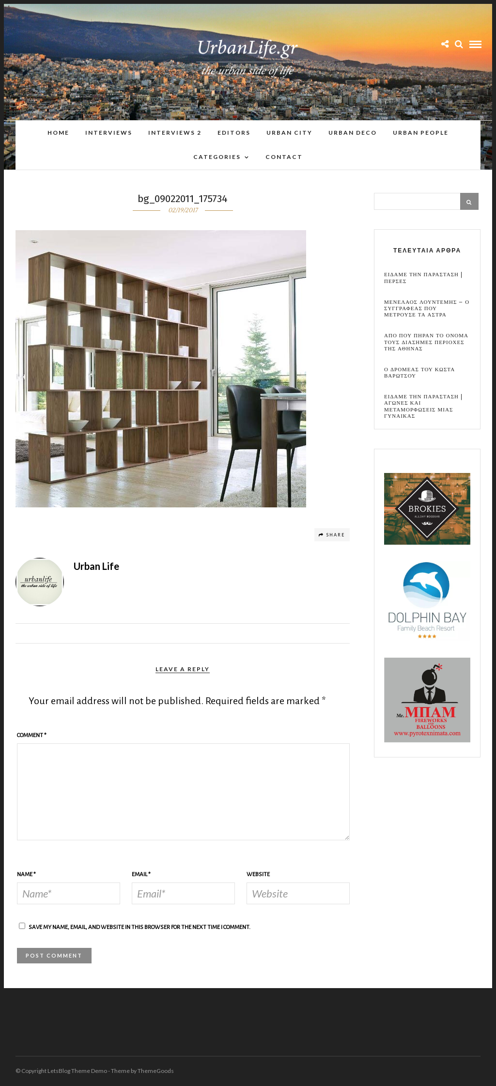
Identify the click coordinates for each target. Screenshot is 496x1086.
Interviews (108, 132)
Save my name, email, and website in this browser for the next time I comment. (139, 927)
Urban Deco (352, 132)
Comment (31, 735)
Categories (217, 156)
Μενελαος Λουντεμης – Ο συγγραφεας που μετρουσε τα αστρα (426, 308)
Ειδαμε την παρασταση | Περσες (423, 277)
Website (258, 874)
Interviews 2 (175, 132)
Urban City (289, 132)
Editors (233, 132)
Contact (284, 156)
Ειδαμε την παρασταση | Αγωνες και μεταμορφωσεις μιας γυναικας (423, 406)
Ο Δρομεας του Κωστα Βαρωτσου (419, 372)
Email (141, 874)
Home (58, 132)
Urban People (421, 132)
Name (26, 874)
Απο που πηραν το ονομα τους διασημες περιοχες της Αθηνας (426, 342)
